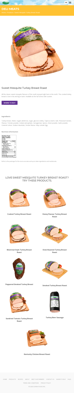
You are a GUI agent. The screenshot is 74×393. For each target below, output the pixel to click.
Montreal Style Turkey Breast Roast (19, 237)
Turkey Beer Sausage (54, 305)
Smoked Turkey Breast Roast (54, 272)
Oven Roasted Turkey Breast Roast (54, 237)
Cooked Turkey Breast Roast (19, 200)
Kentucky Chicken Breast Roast (37, 341)
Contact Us (50, 379)
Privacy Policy (46, 383)
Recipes (20, 379)
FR (66, 2)
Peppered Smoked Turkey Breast (19, 272)
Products (10, 13)
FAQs (69, 379)
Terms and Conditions (31, 383)
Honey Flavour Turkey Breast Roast (54, 202)
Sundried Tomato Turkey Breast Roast (19, 306)
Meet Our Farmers (37, 379)
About (27, 379)
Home (4, 13)
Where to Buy (9, 103)
